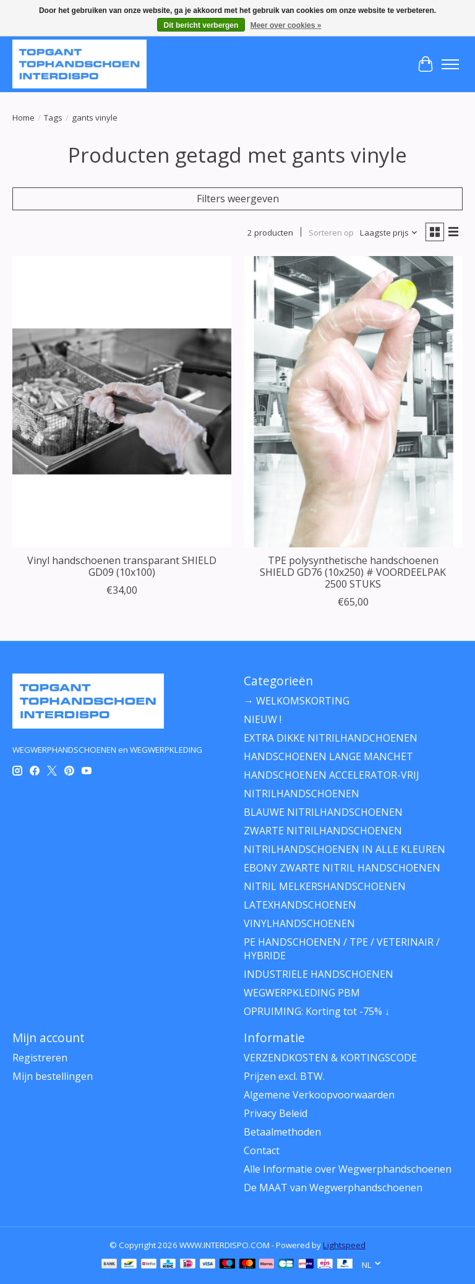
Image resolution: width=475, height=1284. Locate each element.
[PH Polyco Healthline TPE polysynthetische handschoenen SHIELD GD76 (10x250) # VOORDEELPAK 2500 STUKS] (353, 401)
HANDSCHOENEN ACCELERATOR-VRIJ (331, 775)
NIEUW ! (262, 719)
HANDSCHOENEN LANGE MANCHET (328, 756)
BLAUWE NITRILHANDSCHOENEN (323, 812)
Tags (53, 117)
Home (23, 117)
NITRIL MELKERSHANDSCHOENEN (325, 886)
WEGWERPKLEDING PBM (302, 992)
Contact (262, 1150)
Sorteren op (331, 232)
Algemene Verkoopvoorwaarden (319, 1095)
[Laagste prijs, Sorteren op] (389, 232)
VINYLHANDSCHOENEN (299, 923)
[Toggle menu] (450, 64)
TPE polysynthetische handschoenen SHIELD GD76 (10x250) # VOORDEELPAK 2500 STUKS (353, 572)
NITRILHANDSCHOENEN (301, 793)
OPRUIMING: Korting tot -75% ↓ (317, 1011)
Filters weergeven (238, 198)
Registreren (39, 1057)
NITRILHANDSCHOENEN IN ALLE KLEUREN (344, 849)
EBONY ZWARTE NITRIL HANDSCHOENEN (342, 868)
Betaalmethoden (282, 1132)
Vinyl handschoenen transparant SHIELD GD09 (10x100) (121, 566)
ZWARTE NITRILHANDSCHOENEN (323, 830)
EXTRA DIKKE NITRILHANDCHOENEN (330, 738)
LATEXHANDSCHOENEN (300, 905)
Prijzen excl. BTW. (284, 1076)
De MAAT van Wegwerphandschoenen (333, 1187)
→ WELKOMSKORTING (296, 701)
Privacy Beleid (275, 1113)
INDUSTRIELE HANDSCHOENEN (318, 974)
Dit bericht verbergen (201, 25)
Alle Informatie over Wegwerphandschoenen (347, 1169)
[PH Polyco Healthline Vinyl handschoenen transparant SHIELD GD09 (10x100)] (121, 401)
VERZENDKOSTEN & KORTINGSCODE (330, 1057)
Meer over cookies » (286, 25)
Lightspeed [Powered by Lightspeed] (344, 1245)
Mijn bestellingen (52, 1076)
